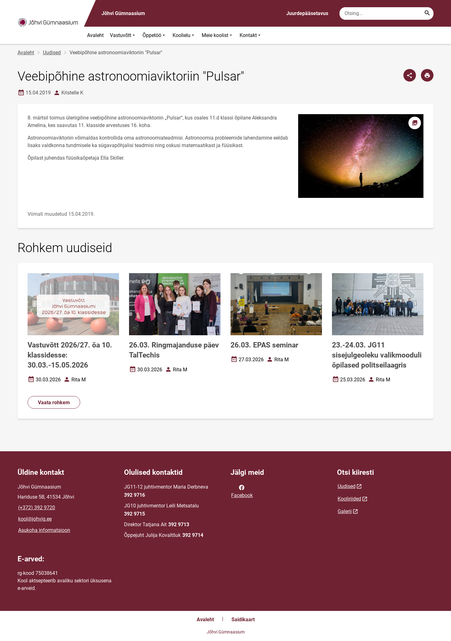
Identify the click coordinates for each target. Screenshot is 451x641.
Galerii (345, 511)
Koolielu (184, 35)
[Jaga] (409, 75)
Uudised (52, 53)
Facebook (242, 490)
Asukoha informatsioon (44, 530)
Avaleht (95, 35)
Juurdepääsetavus (307, 13)
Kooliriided (349, 499)
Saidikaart (243, 619)
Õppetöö (154, 35)
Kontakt (251, 35)
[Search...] (427, 13)
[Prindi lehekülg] (427, 75)
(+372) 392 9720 (36, 508)
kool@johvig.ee (35, 519)
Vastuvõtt (123, 35)
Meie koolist (217, 35)
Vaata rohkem (54, 402)
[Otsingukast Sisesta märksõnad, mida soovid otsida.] (386, 13)
